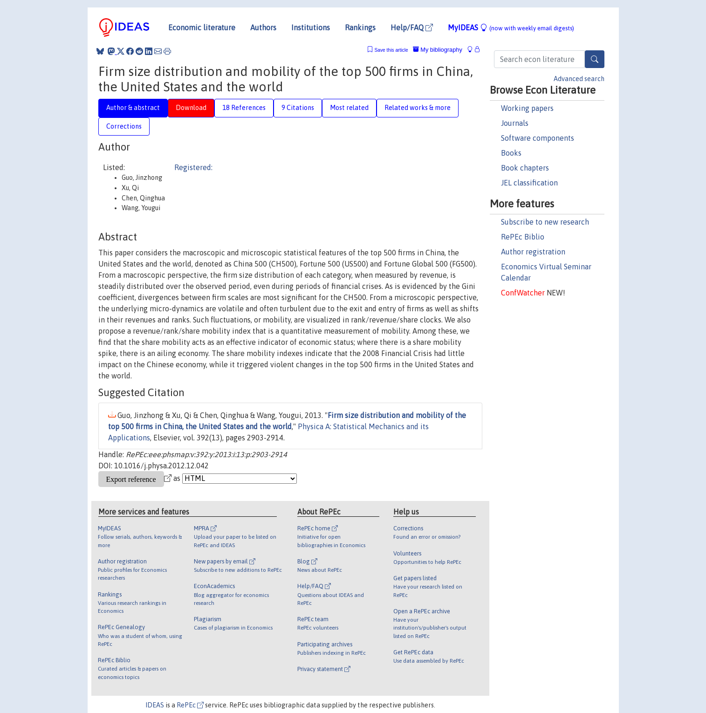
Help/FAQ (412, 27)
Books (511, 153)
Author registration (533, 251)
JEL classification (529, 182)
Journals (514, 123)
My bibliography (437, 49)
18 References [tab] (244, 107)
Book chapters (525, 168)
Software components (537, 138)
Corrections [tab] (124, 126)
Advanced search (579, 78)
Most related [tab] (349, 107)
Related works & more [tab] (417, 107)
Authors (263, 27)
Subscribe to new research (545, 222)
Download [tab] (191, 107)
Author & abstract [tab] (133, 107)
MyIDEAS (511, 27)
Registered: (193, 167)
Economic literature (201, 27)
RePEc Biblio (522, 237)
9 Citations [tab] (297, 107)
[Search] (594, 59)
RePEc (190, 705)
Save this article (391, 50)
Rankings (360, 27)
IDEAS (154, 705)
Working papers (527, 108)
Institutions (310, 27)
